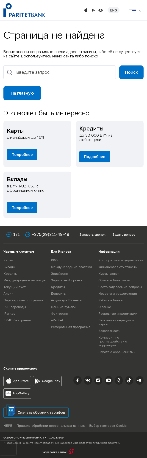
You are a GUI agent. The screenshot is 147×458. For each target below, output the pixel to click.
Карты (8, 260)
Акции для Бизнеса (66, 300)
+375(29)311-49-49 (50, 234)
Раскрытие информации (117, 313)
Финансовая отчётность (117, 267)
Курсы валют (108, 273)
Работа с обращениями (117, 352)
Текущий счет (14, 287)
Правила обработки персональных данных (51, 425)
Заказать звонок (92, 234)
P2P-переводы (14, 307)
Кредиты (10, 273)
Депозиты (58, 293)
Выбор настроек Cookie (108, 425)
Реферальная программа (70, 327)
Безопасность (109, 331)
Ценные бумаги (63, 307)
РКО (54, 260)
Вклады (9, 267)
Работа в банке (110, 300)
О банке (104, 307)
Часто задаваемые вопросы (120, 287)
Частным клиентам (18, 251)
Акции (8, 293)
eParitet (57, 320)
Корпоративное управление (120, 260)
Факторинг (59, 313)
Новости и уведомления (117, 293)
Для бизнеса (61, 251)
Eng (113, 10)
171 (16, 234)
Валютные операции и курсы (116, 322)
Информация (108, 251)
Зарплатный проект (66, 280)
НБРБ (7, 425)
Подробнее (22, 155)
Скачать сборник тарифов (41, 412)
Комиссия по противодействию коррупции (112, 341)
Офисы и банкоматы (114, 280)
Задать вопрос (123, 234)
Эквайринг (59, 273)
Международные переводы (24, 280)
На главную (22, 93)
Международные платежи (71, 267)
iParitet (9, 313)
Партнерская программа (23, 300)
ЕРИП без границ (17, 320)
